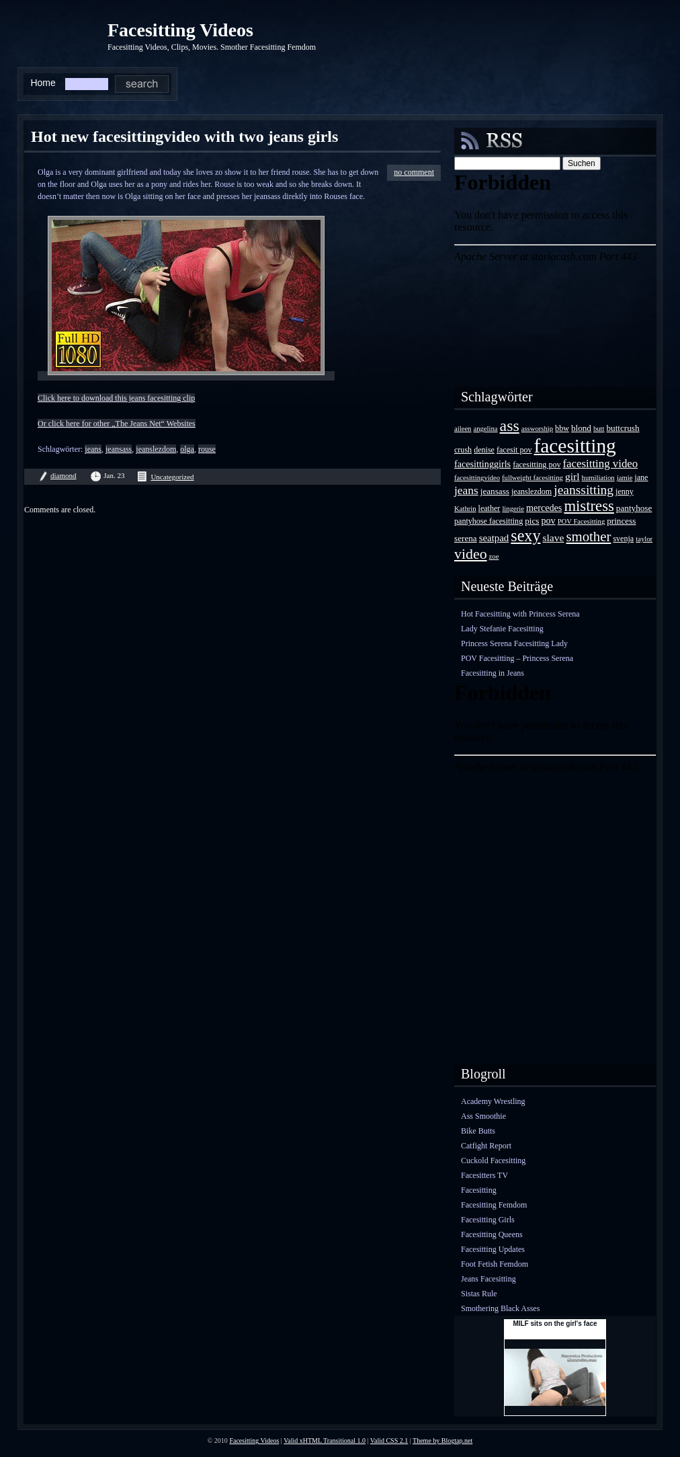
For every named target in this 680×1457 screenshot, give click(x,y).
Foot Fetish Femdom (494, 1264)
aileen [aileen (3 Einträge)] (462, 428)
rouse (207, 449)
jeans (93, 449)
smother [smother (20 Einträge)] (588, 536)
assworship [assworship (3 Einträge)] (537, 428)
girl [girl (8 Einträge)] (572, 476)
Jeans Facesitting (488, 1279)
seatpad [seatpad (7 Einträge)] (494, 538)
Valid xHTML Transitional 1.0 (325, 1440)
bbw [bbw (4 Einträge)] (562, 428)
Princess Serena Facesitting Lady (514, 643)
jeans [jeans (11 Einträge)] (466, 490)
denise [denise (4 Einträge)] (484, 450)
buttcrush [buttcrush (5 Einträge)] (623, 428)
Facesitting (479, 1190)
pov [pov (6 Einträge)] (548, 520)
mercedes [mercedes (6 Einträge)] (544, 507)
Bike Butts (478, 1131)
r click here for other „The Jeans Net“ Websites (120, 423)
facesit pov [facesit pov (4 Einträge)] (514, 450)
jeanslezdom (156, 449)
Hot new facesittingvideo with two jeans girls (184, 136)
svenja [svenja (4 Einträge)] (623, 538)
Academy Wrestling (493, 1101)
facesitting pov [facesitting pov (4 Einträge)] (536, 464)
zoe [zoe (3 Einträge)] (494, 556)
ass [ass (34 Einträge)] (509, 425)
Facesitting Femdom (494, 1205)
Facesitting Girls (488, 1219)
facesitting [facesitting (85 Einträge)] (575, 446)
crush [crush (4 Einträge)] (463, 450)
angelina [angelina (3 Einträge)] (485, 428)
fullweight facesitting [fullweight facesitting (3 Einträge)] (532, 477)
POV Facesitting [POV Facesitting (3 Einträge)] (581, 521)
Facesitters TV (484, 1175)
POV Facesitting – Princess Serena (517, 658)
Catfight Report (486, 1145)
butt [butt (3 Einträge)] (599, 428)
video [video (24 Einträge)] (470, 553)
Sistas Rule (479, 1293)
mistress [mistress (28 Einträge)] (588, 506)
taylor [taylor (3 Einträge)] (644, 539)
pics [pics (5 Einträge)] (532, 521)
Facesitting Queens (492, 1234)
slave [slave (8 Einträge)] (553, 537)
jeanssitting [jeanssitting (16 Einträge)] (583, 490)
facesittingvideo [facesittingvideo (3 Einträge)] (477, 477)
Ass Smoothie (483, 1116)
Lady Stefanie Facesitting (502, 628)
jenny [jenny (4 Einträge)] (624, 491)
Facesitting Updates (493, 1249)
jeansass (118, 449)
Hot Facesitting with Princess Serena (520, 614)
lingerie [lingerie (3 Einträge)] (513, 508)
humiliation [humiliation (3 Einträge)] (598, 477)
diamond (63, 475)
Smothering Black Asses (500, 1308)
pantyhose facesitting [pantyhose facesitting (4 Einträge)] (488, 521)
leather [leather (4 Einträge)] (489, 508)
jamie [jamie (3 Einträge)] (625, 477)
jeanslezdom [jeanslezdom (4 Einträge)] (531, 491)
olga (187, 449)
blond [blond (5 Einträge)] (581, 428)
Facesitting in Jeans (492, 673)
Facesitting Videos (180, 29)
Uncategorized (172, 477)
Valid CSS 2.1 (389, 1440)
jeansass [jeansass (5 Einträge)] (494, 491)
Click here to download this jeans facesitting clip (116, 398)
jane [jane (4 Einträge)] (641, 477)
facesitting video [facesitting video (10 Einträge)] (600, 463)
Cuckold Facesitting (493, 1160)
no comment (414, 172)
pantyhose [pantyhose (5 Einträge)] (634, 508)
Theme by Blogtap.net (442, 1440)
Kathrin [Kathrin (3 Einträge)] (465, 508)
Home (42, 82)
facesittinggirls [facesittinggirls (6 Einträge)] (482, 464)
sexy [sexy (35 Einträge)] (525, 535)
